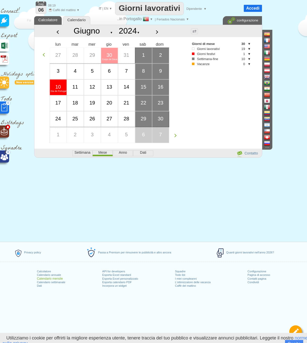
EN (106, 8)
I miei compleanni (186, 278)
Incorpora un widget (114, 285)
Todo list (180, 274)
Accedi (252, 8)
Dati (39, 285)
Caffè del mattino (185, 285)
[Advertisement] (148, 199)
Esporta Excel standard (116, 274)
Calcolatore (44, 271)
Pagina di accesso (259, 274)
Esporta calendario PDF (117, 282)
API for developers (113, 271)
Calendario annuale (49, 274)
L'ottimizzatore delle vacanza (193, 282)
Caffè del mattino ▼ (64, 10)
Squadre (180, 271)
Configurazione (257, 271)
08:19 (52, 5)
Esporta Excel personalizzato (120, 278)
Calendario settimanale (51, 282)
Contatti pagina (257, 278)
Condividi (253, 282)
